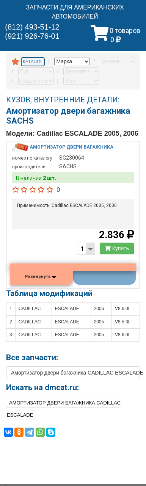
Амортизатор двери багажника (71, 146)
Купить (117, 248)
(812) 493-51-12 (32, 27)
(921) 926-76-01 (32, 36)
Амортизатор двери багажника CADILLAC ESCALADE (75, 373)
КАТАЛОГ (33, 61)
